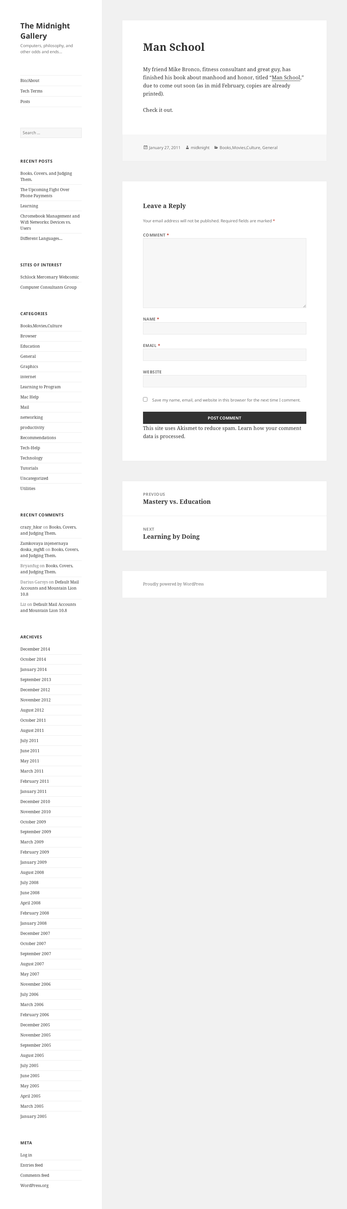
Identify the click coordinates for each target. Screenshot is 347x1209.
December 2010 (35, 801)
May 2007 (29, 974)
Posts (25, 101)
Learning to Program (40, 387)
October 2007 (33, 943)
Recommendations (38, 437)
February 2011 (34, 781)
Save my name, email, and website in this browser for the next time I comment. (226, 400)
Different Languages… (41, 238)
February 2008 (34, 913)
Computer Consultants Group (48, 287)
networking (31, 417)
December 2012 (35, 690)
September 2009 (35, 832)
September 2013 (35, 679)
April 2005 (30, 1096)
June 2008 (30, 893)
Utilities (27, 488)
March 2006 (32, 1004)
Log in (26, 1155)
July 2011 (29, 740)
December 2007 (35, 933)
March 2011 (32, 771)
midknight (200, 147)
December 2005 (35, 1025)
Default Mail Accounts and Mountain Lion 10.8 (49, 588)
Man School (286, 77)
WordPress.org (34, 1185)
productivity (32, 427)
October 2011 (33, 720)
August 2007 (32, 964)
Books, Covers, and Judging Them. (48, 530)
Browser (28, 336)
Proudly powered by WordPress (173, 584)
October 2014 (33, 659)
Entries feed (31, 1165)
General (28, 356)
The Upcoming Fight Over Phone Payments (44, 193)
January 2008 (33, 923)
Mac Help (29, 397)
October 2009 (33, 822)
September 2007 (35, 954)
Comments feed (34, 1175)
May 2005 (29, 1086)
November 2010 (35, 812)
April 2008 (30, 903)
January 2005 (33, 1116)
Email (151, 345)
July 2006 (29, 994)
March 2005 (32, 1106)
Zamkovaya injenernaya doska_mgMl (44, 546)
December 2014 (35, 649)
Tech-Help (30, 448)
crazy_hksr (31, 527)
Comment (156, 235)
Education (30, 346)
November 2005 (35, 1035)
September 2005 (35, 1045)
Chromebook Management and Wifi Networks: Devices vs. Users (50, 222)
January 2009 (33, 862)
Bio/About (29, 80)
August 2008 (32, 872)
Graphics (29, 366)
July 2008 (29, 882)
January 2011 (33, 791)
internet (28, 377)
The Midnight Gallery (45, 30)
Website (152, 372)
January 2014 (33, 669)
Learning (29, 206)
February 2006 (34, 1015)
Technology (31, 458)
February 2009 (34, 852)
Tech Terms (31, 91)
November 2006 (35, 984)
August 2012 (32, 710)
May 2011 (29, 761)
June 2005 (30, 1076)
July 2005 (29, 1065)
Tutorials (29, 468)
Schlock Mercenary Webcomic (49, 277)
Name (151, 319)
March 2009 (32, 842)
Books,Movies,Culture (41, 326)
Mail (24, 407)
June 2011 (30, 751)
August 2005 (32, 1055)
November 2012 (35, 700)
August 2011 (32, 730)
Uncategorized (34, 478)
